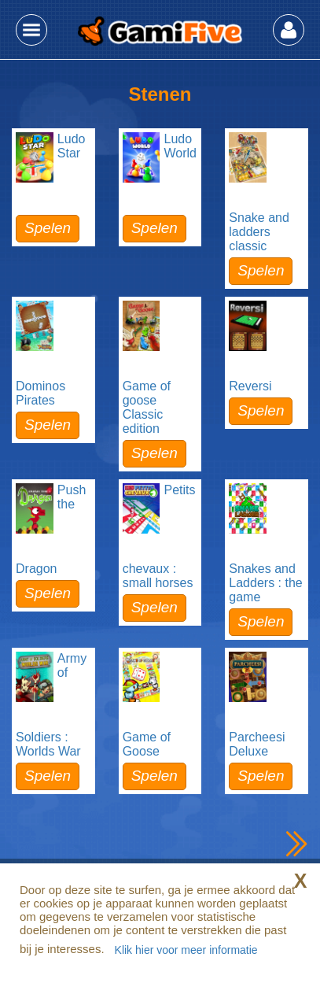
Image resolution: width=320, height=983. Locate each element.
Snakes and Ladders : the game (265, 583)
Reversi (250, 386)
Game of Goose (147, 744)
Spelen (47, 228)
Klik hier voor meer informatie (186, 950)
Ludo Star (71, 146)
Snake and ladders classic (259, 232)
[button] (31, 30)
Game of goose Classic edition (147, 407)
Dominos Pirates (40, 393)
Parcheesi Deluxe (257, 744)
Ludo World (180, 146)
